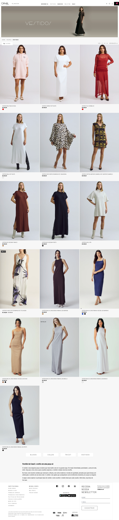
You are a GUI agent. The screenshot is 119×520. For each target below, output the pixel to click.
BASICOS (60, 4)
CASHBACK (11, 505)
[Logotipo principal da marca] (8, 4)
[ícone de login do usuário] (109, 4)
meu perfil (32, 490)
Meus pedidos (33, 488)
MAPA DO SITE (12, 501)
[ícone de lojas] (103, 4)
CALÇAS (51, 455)
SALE (73, 4)
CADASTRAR (89, 508)
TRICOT (68, 455)
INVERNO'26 (44, 4)
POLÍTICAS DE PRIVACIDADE (16, 497)
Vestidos (53, 4)
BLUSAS (33, 455)
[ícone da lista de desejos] (106, 4)
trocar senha (33, 492)
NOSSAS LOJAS (12, 490)
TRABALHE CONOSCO (14, 492)
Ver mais (24, 480)
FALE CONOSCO (12, 503)
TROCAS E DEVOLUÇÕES (15, 499)
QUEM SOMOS (12, 488)
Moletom (67, 4)
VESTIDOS (85, 455)
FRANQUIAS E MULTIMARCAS (16, 494)
